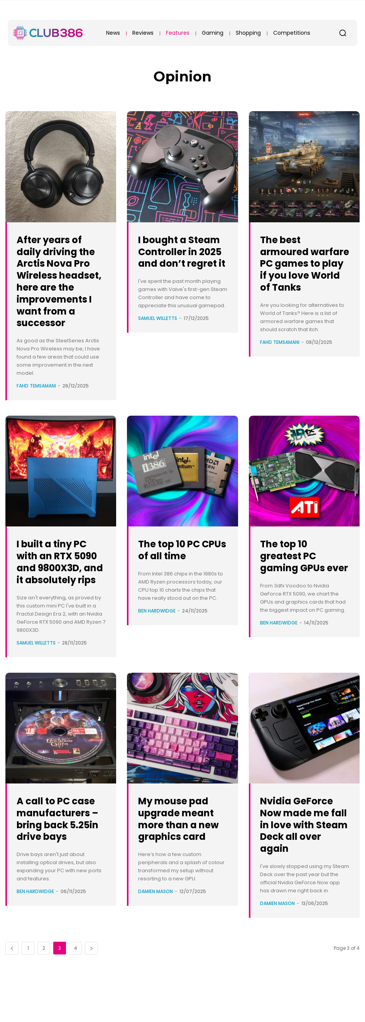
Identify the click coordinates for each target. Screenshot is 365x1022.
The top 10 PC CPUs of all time (182, 561)
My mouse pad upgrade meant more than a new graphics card (180, 848)
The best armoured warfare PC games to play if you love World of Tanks (302, 269)
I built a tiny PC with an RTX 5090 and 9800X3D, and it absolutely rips (61, 579)
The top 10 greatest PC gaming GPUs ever (298, 573)
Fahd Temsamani (36, 397)
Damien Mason (155, 927)
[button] (342, 33)
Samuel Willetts (157, 342)
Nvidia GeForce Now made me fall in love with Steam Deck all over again (303, 848)
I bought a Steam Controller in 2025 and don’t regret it (180, 263)
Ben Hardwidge (157, 622)
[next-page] (91, 983)
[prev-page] (12, 983)
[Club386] (48, 33)
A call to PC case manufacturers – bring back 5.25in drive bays (60, 854)
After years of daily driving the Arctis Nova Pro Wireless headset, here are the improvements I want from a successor (60, 287)
